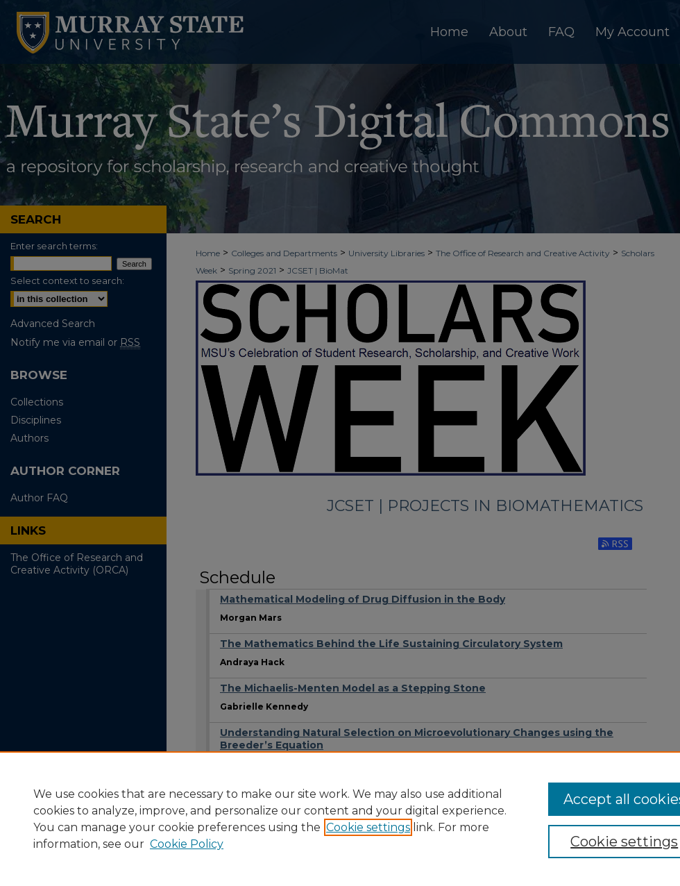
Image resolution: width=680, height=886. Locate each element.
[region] (340, 818)
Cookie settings (368, 827)
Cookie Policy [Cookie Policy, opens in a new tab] (186, 844)
